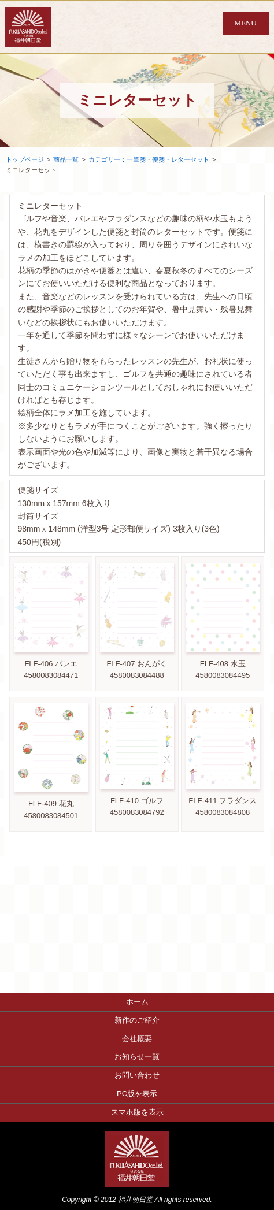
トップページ (25, 159)
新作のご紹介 (137, 1020)
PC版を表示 (137, 1093)
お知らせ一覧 (137, 1056)
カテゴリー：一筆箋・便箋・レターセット (148, 159)
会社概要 (137, 1038)
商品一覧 (66, 159)
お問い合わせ (137, 1075)
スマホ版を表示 (137, 1112)
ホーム (137, 1001)
